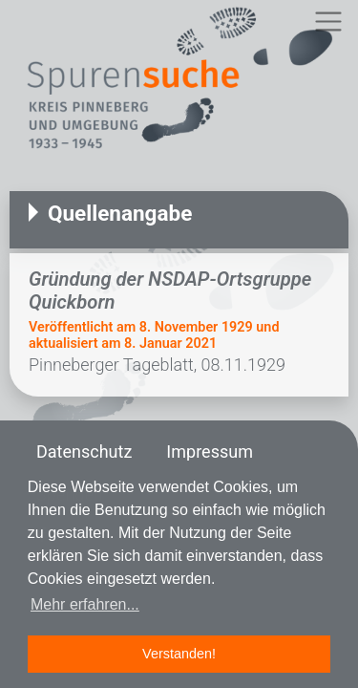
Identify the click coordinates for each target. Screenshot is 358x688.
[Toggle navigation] (328, 21)
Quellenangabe (120, 213)
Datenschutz (84, 451)
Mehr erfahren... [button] (85, 604)
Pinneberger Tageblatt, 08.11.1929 (157, 365)
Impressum (209, 451)
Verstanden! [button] (179, 653)
